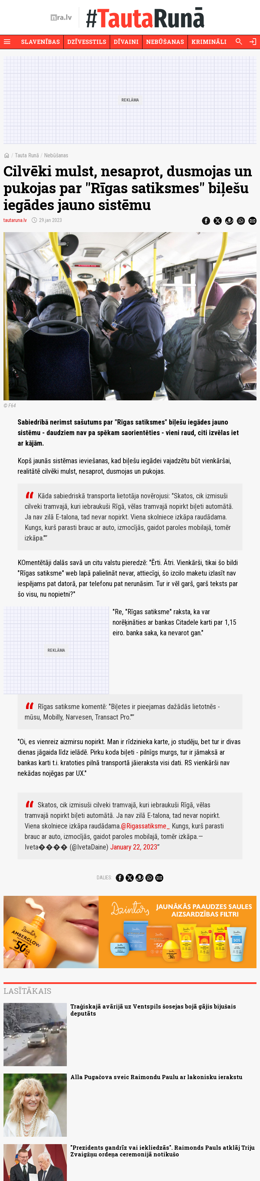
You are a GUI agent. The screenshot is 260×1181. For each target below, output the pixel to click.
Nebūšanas (165, 41)
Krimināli (209, 41)
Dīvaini (126, 41)
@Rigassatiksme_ (145, 826)
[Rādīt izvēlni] (7, 42)
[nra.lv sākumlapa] (61, 17)
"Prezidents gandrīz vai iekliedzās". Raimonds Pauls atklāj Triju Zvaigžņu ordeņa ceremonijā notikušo (162, 1151)
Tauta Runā (27, 155)
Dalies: (104, 877)
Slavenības (40, 41)
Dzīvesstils (86, 41)
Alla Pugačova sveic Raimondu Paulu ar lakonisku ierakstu (156, 1077)
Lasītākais (27, 991)
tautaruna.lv (15, 220)
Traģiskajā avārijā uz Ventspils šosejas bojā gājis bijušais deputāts (153, 1010)
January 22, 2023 (133, 847)
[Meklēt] (239, 42)
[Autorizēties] (253, 42)
